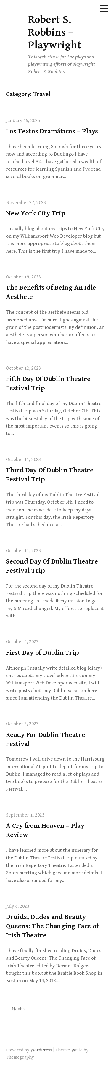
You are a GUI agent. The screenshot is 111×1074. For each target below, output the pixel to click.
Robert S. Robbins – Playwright (54, 32)
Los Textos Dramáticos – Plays (52, 131)
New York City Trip (35, 213)
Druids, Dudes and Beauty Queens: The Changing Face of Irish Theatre (52, 926)
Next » (19, 1009)
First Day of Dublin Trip (42, 653)
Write (77, 1050)
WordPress (41, 1050)
